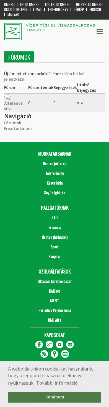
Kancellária (55, 183)
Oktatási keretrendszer (55, 281)
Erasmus (54, 227)
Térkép (79, 9)
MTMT (54, 300)
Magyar (13, 14)
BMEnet (54, 291)
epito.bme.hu (30, 4)
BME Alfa (54, 320)
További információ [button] (57, 383)
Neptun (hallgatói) (55, 237)
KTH (54, 217)
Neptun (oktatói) (54, 163)
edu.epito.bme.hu (58, 4)
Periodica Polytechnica (54, 310)
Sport (54, 247)
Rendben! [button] (54, 397)
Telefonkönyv (58, 9)
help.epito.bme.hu (89, 4)
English (95, 9)
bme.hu (9, 4)
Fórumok (12, 122)
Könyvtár (54, 256)
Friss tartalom (18, 128)
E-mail (37, 9)
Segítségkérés (54, 192)
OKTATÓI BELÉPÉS (16, 9)
